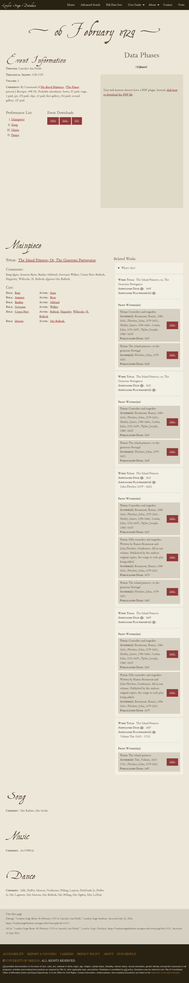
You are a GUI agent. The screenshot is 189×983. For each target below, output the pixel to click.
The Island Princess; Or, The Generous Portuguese (57, 260)
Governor (20, 307)
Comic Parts (22, 311)
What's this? (128, 268)
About (152, 5)
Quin (53, 293)
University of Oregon (23, 960)
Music (15, 130)
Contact (167, 5)
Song (14, 125)
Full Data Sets (114, 5)
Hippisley (66, 311)
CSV (77, 121)
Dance (15, 135)
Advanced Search (90, 5)
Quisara (19, 321)
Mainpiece (18, 119)
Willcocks (78, 311)
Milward (54, 302)
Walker (54, 307)
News (181, 5)
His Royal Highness (52, 87)
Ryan (53, 297)
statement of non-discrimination (165, 973)
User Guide (134, 5)
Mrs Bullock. (57, 321)
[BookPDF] (141, 141)
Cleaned (151, 67)
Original (130, 67)
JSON (53, 121)
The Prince (72, 87)
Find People (126, 954)
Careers (66, 954)
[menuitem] (71, 4)
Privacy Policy (88, 954)
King (17, 293)
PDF (110, 67)
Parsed (171, 67)
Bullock (54, 311)
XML (65, 121)
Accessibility (13, 954)
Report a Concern (42, 954)
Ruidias (19, 302)
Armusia (19, 297)
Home (71, 5)
